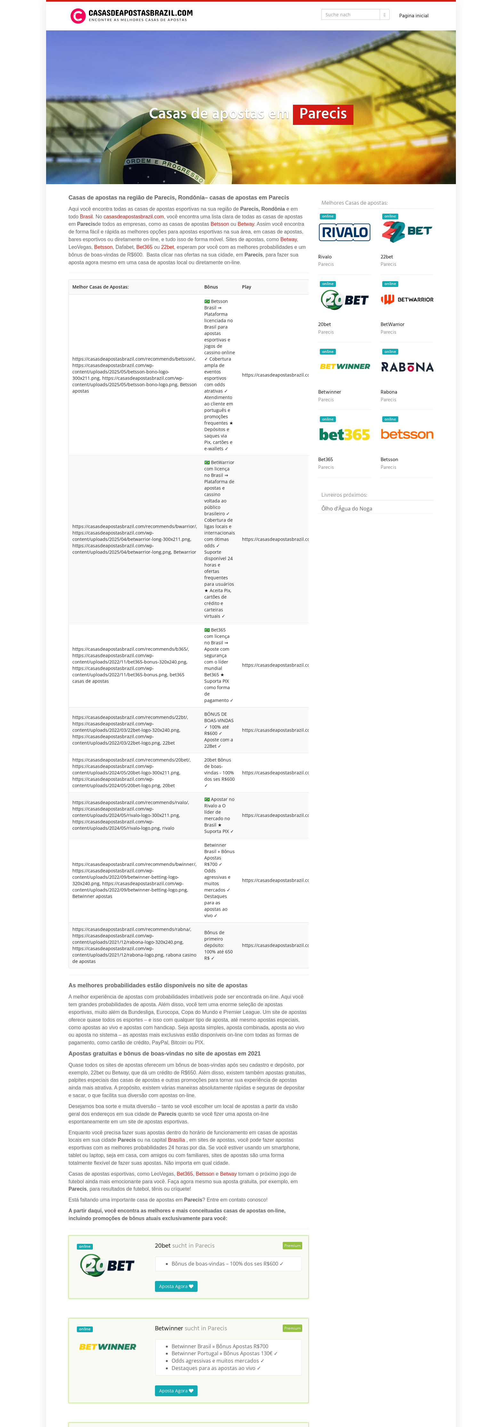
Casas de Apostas (87, 1394)
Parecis (205, 557)
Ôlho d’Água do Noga (346, 508)
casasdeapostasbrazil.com (133, 216)
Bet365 (144, 247)
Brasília (176, 450)
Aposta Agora (176, 597)
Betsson (220, 224)
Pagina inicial (414, 16)
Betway (246, 224)
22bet (167, 247)
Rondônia (138, 1394)
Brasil (86, 216)
